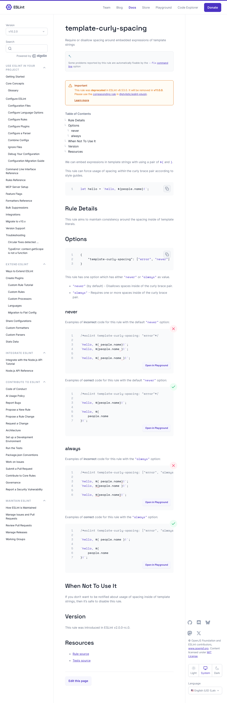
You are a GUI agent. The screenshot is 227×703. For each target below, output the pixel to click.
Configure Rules (17, 119)
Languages (15, 305)
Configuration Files (19, 105)
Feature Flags (14, 193)
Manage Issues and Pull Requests (20, 516)
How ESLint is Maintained (21, 507)
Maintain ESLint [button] (25, 500)
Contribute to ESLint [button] (25, 382)
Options (73, 125)
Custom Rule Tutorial (20, 284)
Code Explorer (188, 7)
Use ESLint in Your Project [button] (25, 67)
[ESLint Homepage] (15, 7)
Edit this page (78, 681)
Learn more (81, 100)
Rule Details (76, 120)
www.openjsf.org (198, 648)
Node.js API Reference (19, 370)
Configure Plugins (18, 126)
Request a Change (17, 423)
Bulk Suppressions (17, 207)
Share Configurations (18, 320)
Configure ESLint (16, 98)
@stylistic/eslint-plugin (133, 94)
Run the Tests (14, 448)
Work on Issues (15, 461)
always (76, 136)
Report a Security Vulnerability (24, 489)
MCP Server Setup (17, 186)
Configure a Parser (19, 133)
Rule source (81, 654)
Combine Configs (18, 140)
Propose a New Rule (18, 409)
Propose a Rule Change (20, 416)
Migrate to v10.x (16, 221)
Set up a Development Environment (19, 439)
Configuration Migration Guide (26, 160)
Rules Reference (16, 180)
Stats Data (12, 341)
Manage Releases (16, 532)
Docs (132, 7)
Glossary (13, 90)
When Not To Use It (82, 141)
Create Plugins (14, 278)
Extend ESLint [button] (25, 264)
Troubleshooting (15, 235)
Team (106, 7)
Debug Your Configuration (23, 153)
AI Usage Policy (15, 395)
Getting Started (15, 76)
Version (73, 146)
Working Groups (15, 539)
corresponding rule (104, 94)
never (75, 131)
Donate (212, 7)
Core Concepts (15, 83)
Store (146, 7)
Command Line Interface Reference (21, 171)
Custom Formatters (17, 327)
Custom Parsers (15, 334)
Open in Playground (156, 365)
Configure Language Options (25, 112)
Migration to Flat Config (22, 312)
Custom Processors (19, 298)
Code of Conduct (16, 388)
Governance (13, 482)
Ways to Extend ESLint (19, 271)
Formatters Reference (19, 200)
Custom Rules (16, 291)
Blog (119, 7)
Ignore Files (15, 147)
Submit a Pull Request (19, 468)
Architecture (13, 430)
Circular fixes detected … (23, 242)
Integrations (13, 214)
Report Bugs (13, 402)
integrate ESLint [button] (25, 352)
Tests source (82, 660)
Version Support (15, 228)
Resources (75, 151)
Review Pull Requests (19, 525)
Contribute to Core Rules (21, 475)
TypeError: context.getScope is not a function (25, 250)
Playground (164, 7)
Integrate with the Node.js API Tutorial (24, 361)
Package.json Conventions (22, 454)
